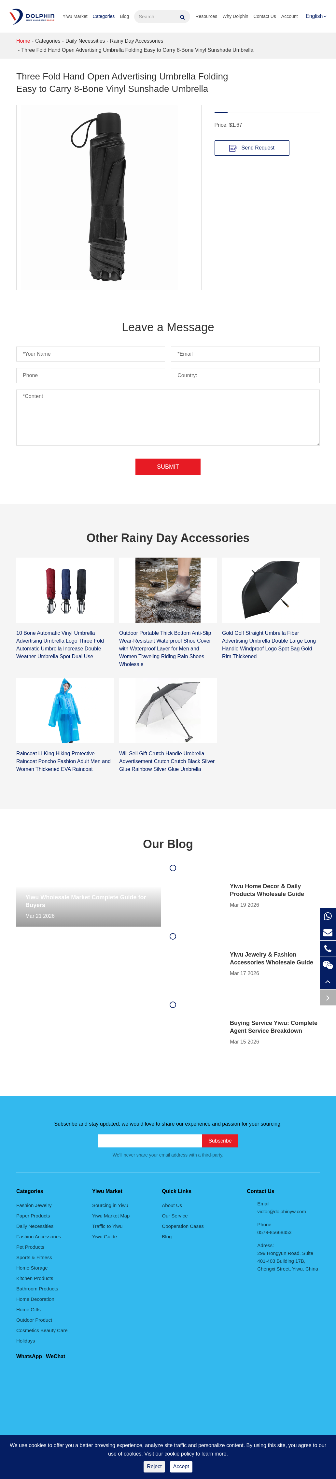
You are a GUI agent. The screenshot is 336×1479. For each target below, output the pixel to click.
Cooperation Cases (182, 1226)
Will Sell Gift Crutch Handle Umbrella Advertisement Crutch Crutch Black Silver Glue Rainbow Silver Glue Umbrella (167, 761)
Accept (181, 1466)
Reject (154, 1466)
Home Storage (32, 1268)
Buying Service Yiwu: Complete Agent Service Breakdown (273, 1027)
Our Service (175, 1215)
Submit (168, 466)
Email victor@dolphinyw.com (281, 1207)
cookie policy (179, 1454)
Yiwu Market (75, 16)
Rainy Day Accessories (136, 41)
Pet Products (30, 1247)
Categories (104, 16)
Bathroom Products (37, 1288)
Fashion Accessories (38, 1236)
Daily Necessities (85, 41)
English (314, 16)
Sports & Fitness (34, 1257)
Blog (124, 16)
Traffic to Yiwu (107, 1226)
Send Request (251, 148)
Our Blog (168, 844)
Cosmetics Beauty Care (42, 1330)
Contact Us (265, 16)
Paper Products (33, 1215)
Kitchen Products (34, 1278)
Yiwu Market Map (111, 1215)
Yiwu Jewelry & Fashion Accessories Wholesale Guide (271, 958)
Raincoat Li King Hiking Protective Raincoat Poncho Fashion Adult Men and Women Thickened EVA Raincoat (63, 761)
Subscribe (219, 1141)
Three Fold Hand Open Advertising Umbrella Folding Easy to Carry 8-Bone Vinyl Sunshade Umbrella (137, 50)
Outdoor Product (34, 1320)
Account (289, 16)
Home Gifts (28, 1309)
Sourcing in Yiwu (110, 1205)
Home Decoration (35, 1299)
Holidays (25, 1341)
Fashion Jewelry (33, 1205)
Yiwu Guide (104, 1236)
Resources (206, 16)
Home (23, 41)
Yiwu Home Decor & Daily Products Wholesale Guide (267, 890)
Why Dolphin (235, 16)
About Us (172, 1205)
